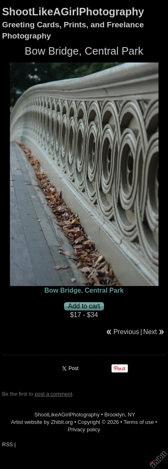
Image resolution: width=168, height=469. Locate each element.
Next (150, 331)
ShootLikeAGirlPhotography (73, 11)
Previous (126, 331)
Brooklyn (114, 414)
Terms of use (138, 422)
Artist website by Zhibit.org (42, 422)
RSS (7, 444)
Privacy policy (84, 429)
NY (131, 414)
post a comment (53, 394)
